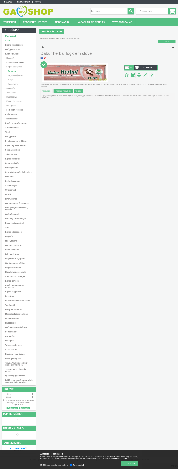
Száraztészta (11, 349)
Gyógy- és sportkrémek (16, 327)
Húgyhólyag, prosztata (15, 272)
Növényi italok (11, 168)
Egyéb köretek (12, 281)
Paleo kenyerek (12, 250)
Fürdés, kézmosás (14, 101)
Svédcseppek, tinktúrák (16, 141)
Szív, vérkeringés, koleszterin (18, 172)
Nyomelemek (11, 199)
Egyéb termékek (12, 159)
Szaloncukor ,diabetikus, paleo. (16, 370)
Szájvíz (11, 80)
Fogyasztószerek (13, 267)
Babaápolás (11, 97)
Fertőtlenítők (11, 332)
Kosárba (148, 68)
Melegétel (9, 341)
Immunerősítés (12, 163)
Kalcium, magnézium (15, 354)
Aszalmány (10, 336)
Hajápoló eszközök (14, 309)
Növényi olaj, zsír (13, 358)
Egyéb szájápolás (15, 75)
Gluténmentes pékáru (15, 263)
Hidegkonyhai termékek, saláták (16, 209)
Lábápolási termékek (15, 62)
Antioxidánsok (12, 128)
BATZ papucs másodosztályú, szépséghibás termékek (19, 381)
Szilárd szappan (12, 181)
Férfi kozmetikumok (14, 110)
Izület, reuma (11, 241)
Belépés (8, 2)
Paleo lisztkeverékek (14, 223)
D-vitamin (9, 176)
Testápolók (10, 305)
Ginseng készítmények (15, 218)
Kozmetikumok (12, 54)
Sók (7, 227)
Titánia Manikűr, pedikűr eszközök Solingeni (16, 364)
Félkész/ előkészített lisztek (17, 301)
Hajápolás (10, 58)
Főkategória (44, 38)
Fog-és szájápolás (14, 67)
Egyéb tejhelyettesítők (15, 145)
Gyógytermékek (12, 49)
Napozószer (10, 323)
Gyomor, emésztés (14, 245)
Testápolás (11, 92)
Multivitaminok (12, 318)
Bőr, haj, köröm (12, 254)
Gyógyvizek (10, 136)
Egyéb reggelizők (13, 292)
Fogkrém (12, 71)
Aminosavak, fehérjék (15, 276)
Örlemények (10, 190)
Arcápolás (10, 88)
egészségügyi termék (15, 376)
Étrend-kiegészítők (14, 45)
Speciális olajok (12, 150)
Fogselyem (13, 84)
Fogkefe (9, 236)
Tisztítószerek (11, 119)
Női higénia (11, 105)
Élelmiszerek (11, 114)
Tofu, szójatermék (13, 345)
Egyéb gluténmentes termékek (14, 286)
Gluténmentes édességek (17, 203)
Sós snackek (11, 154)
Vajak (7, 132)
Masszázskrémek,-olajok (16, 314)
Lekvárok (9, 296)
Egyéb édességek (13, 232)
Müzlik (8, 194)
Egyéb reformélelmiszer (16, 123)
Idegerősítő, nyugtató (15, 259)
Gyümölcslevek (12, 214)
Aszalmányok (11, 185)
